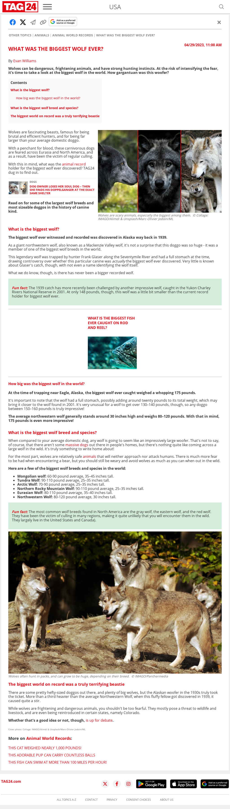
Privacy (112, 799)
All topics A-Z (66, 799)
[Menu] (47, 7)
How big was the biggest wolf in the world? (48, 98)
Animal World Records (72, 35)
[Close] (219, 22)
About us (166, 799)
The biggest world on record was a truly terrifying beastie (55, 116)
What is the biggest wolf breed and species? (44, 108)
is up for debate (99, 720)
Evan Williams (24, 60)
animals (89, 456)
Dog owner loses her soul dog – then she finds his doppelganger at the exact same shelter (62, 190)
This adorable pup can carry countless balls (51, 755)
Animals (42, 35)
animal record (74, 164)
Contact (91, 799)
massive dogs (76, 444)
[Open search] (221, 7)
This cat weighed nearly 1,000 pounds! (44, 747)
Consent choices (138, 799)
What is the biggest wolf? (30, 90)
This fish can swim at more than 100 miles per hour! (57, 762)
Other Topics (20, 35)
